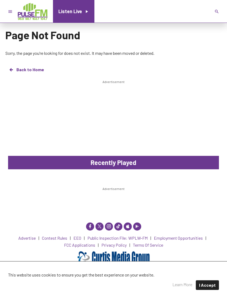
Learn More (182, 284)
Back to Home (26, 69)
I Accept (207, 285)
